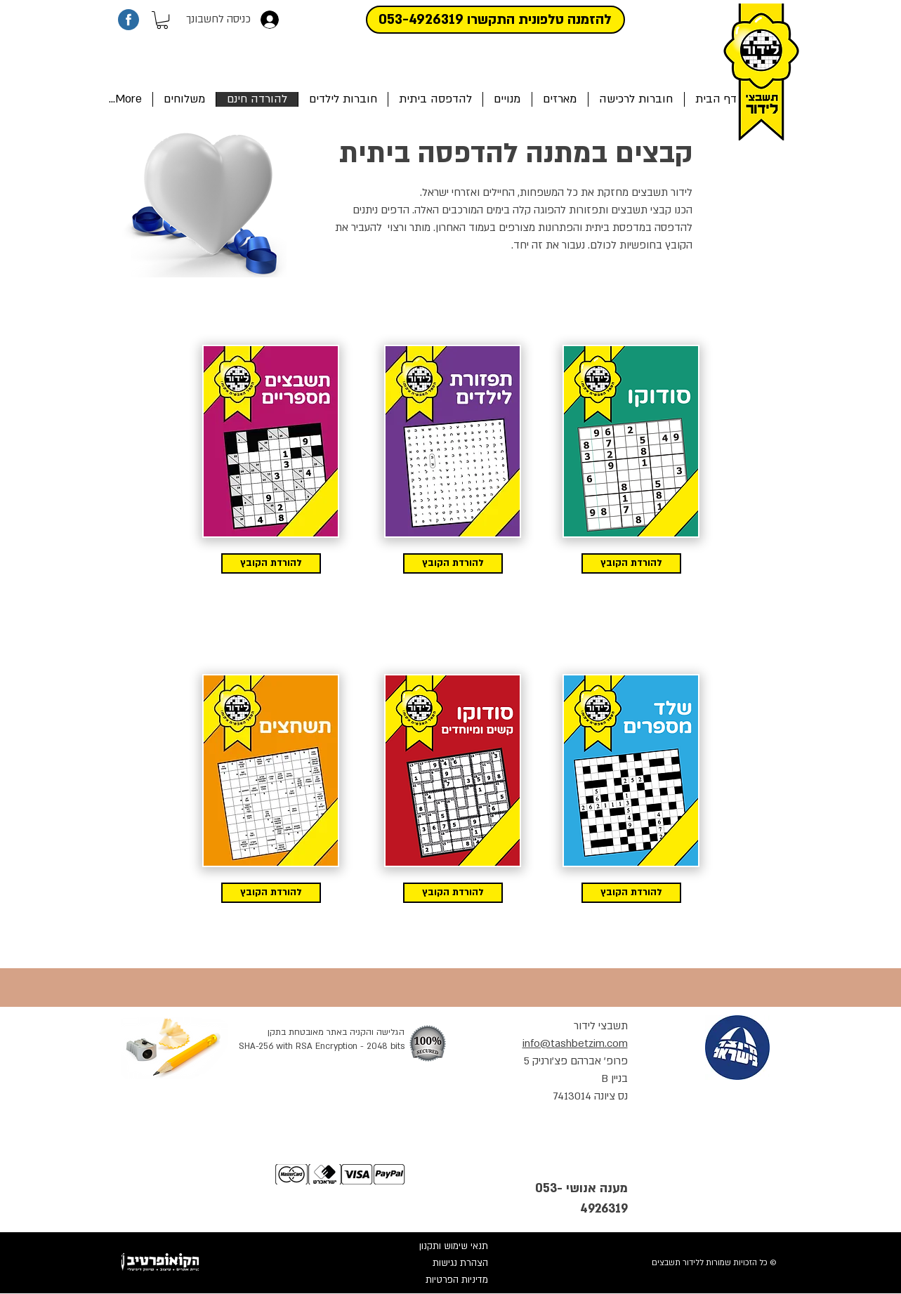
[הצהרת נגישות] (441, 1263)
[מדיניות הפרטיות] (441, 1280)
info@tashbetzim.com (575, 1043)
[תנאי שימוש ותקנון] (441, 1246)
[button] (162, 20)
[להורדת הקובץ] (271, 563)
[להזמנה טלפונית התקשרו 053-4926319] (495, 20)
